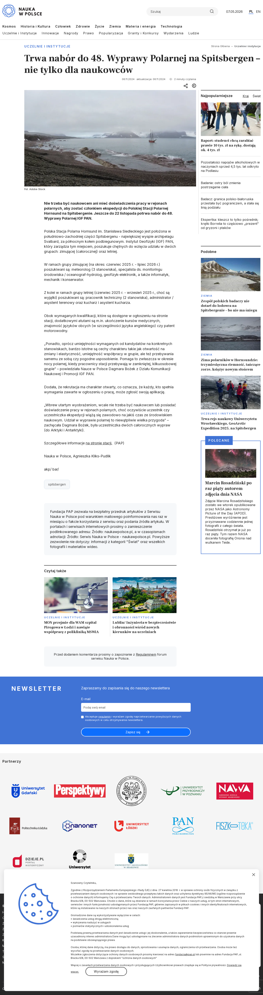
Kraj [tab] (246, 96)
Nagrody (71, 33)
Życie (99, 26)
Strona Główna (220, 46)
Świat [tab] (257, 96)
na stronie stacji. (99, 443)
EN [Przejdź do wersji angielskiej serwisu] (258, 12)
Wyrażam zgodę (106, 971)
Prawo (88, 33)
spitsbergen (57, 484)
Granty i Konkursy (143, 33)
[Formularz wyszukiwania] (182, 11)
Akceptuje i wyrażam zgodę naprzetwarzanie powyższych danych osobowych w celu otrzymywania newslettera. (133, 718)
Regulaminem (146, 654)
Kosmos (9, 26)
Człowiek (63, 26)
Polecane (219, 440)
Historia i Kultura (35, 26)
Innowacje (50, 33)
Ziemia (115, 26)
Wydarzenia (174, 33)
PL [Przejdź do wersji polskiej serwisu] (251, 11)
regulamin (104, 716)
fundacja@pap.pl (185, 954)
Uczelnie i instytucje (47, 46)
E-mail (85, 699)
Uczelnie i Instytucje (19, 33)
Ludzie (193, 33)
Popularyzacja (111, 33)
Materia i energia (141, 26)
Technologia (171, 26)
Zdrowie (83, 26)
